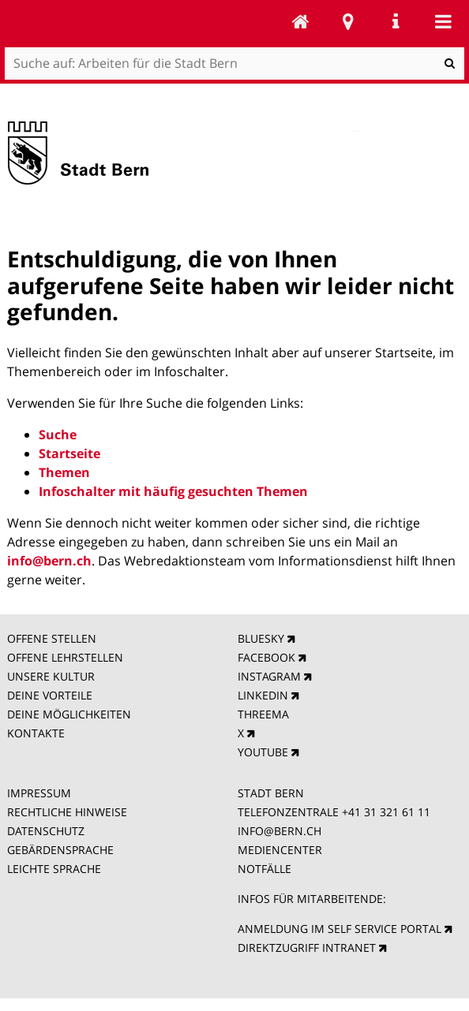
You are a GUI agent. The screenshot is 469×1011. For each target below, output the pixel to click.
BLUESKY (261, 638)
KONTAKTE (36, 733)
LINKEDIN (263, 695)
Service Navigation (395, 21)
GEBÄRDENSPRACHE (60, 849)
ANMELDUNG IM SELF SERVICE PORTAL (339, 928)
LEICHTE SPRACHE (54, 868)
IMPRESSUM (39, 792)
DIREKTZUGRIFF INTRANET (307, 947)
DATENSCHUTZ (45, 830)
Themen (64, 472)
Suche (58, 434)
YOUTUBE (263, 751)
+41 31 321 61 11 (386, 811)
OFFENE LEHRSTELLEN (65, 657)
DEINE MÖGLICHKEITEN (69, 714)
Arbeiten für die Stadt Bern (301, 21)
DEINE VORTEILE (49, 695)
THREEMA (263, 714)
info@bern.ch (49, 560)
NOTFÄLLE (264, 868)
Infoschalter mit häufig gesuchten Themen (173, 491)
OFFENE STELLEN (51, 638)
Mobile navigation (443, 21)
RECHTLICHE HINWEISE (67, 811)
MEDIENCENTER (280, 849)
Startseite (69, 453)
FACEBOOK (266, 657)
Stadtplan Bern (348, 21)
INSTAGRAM (269, 676)
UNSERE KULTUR (51, 676)
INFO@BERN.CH (279, 830)
